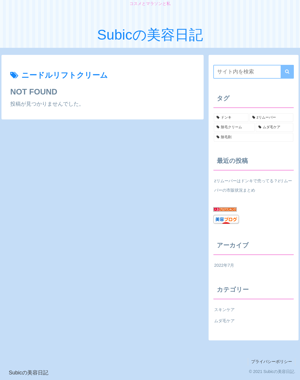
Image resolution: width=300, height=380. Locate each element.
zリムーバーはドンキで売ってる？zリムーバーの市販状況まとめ (253, 185)
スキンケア (224, 309)
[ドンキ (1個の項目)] (231, 117)
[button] (287, 72)
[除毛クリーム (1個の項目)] (234, 127)
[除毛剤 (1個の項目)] (253, 137)
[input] (253, 72)
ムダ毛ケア (224, 320)
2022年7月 (224, 265)
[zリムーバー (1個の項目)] (271, 117)
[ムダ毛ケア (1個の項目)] (274, 127)
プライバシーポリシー (271, 361)
